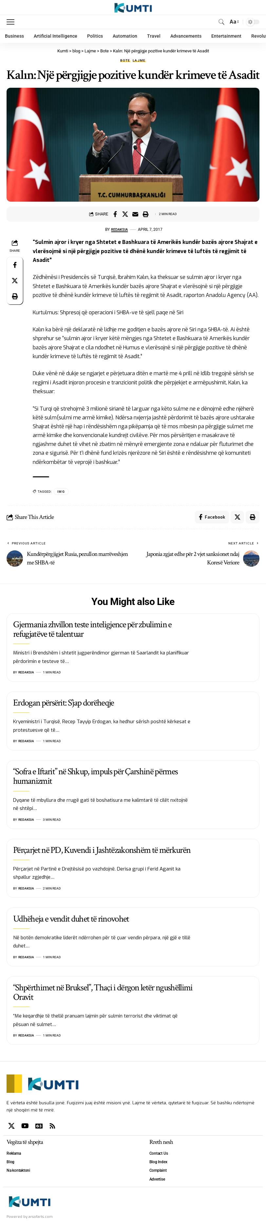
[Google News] (39, 1126)
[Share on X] (125, 214)
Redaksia (119, 229)
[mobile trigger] (12, 22)
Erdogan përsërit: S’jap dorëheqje (63, 703)
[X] (11, 1126)
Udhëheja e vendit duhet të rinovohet (71, 919)
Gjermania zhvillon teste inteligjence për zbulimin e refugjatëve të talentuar (92, 629)
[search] (221, 22)
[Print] (145, 214)
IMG (61, 491)
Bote (125, 60)
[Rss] (52, 1126)
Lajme (139, 60)
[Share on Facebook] (115, 214)
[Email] (135, 214)
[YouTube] (25, 1126)
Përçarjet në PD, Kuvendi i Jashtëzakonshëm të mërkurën (101, 850)
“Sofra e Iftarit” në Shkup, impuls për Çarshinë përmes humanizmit (95, 776)
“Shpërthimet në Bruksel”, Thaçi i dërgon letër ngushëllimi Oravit (103, 992)
